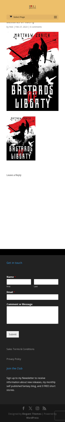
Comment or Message (19, 304)
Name (11, 277)
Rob (11, 26)
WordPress (32, 417)
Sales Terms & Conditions (20, 349)
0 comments (36, 26)
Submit (13, 334)
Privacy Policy (14, 359)
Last (36, 286)
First (8, 286)
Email (11, 292)
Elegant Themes (31, 413)
